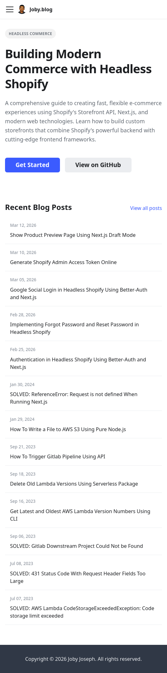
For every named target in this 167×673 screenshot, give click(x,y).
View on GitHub (98, 165)
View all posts (146, 208)
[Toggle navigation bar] (9, 9)
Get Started (32, 165)
